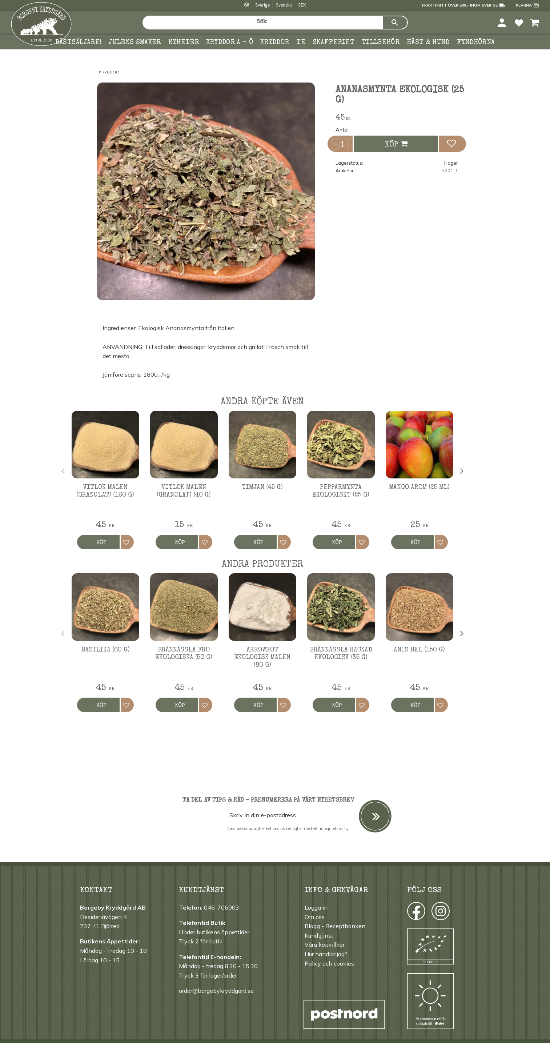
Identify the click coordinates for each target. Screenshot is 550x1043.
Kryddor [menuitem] (274, 42)
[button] (519, 22)
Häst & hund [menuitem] (428, 42)
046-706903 (221, 907)
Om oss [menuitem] (315, 916)
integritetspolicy (334, 828)
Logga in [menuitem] (316, 907)
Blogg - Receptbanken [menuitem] (335, 926)
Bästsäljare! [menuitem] (78, 42)
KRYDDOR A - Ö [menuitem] (229, 42)
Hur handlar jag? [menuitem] (326, 954)
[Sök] (395, 22)
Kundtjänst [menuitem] (319, 935)
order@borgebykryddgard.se (216, 990)
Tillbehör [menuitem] (381, 42)
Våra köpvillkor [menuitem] (325, 944)
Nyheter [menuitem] (183, 42)
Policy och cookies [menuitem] (329, 963)
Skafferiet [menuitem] (333, 42)
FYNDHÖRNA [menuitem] (476, 42)
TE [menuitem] (300, 42)
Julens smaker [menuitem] (135, 42)
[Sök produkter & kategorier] (262, 22)
